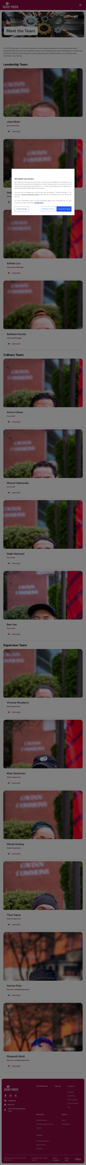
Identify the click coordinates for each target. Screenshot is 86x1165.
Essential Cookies (48, 209)
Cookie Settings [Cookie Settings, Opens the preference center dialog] (21, 209)
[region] (43, 192)
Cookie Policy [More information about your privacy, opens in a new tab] (38, 203)
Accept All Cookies (64, 209)
